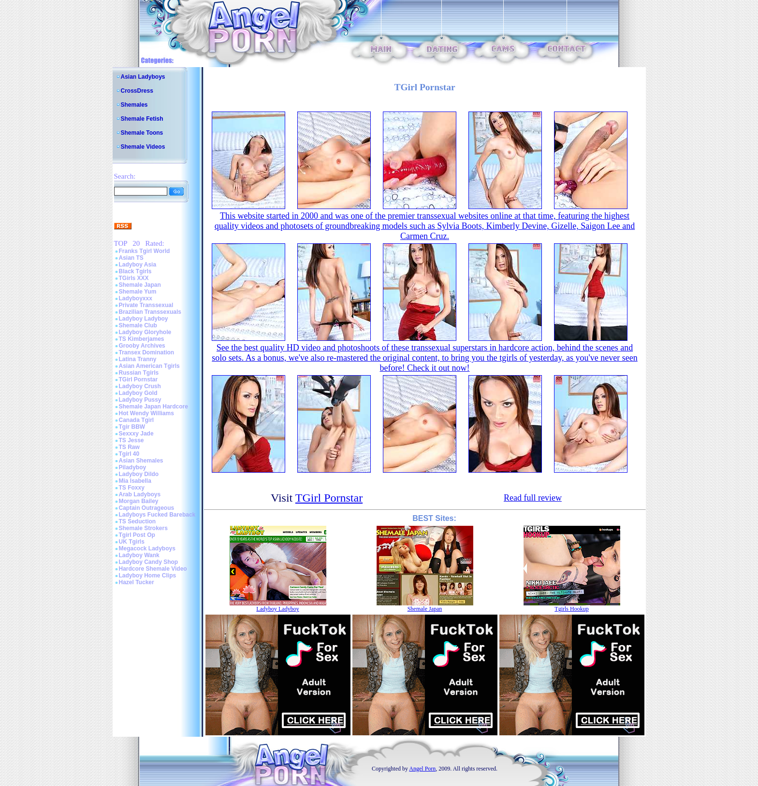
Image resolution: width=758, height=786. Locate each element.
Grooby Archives (142, 345)
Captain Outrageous (147, 508)
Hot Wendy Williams (146, 413)
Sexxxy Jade (136, 433)
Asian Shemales (141, 460)
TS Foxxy (132, 487)
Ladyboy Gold (138, 393)
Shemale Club (138, 325)
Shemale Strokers (143, 528)
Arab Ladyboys (140, 494)
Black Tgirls (135, 271)
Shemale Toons (142, 132)
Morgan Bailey (139, 501)
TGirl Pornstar (138, 379)
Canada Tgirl (136, 420)
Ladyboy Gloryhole (145, 332)
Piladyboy (132, 467)
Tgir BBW (132, 426)
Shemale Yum (138, 291)
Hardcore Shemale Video (153, 568)
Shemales (134, 104)
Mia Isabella (135, 480)
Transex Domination (147, 352)
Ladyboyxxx (135, 298)
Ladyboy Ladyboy (143, 318)
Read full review (533, 498)
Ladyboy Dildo (139, 474)
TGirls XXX (134, 278)
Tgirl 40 (129, 453)
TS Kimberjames (141, 339)
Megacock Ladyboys (147, 548)
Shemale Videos (143, 146)
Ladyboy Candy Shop (148, 562)
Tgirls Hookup (571, 608)
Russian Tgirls (139, 372)
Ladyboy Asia (138, 264)
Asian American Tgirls (149, 366)
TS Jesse (131, 440)
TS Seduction (137, 521)
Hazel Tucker (136, 582)
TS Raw (129, 447)
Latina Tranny (138, 359)
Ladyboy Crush (140, 386)
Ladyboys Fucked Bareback (157, 514)
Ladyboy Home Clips (147, 575)
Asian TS (131, 257)
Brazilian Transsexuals (150, 312)
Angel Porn (422, 768)
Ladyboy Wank (139, 555)
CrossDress (137, 90)
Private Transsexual (146, 305)
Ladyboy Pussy (140, 399)
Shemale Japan (140, 284)
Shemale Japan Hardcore (153, 406)
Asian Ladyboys (143, 76)
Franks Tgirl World (144, 251)
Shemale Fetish (142, 118)
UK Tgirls (132, 541)
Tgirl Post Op (137, 535)
